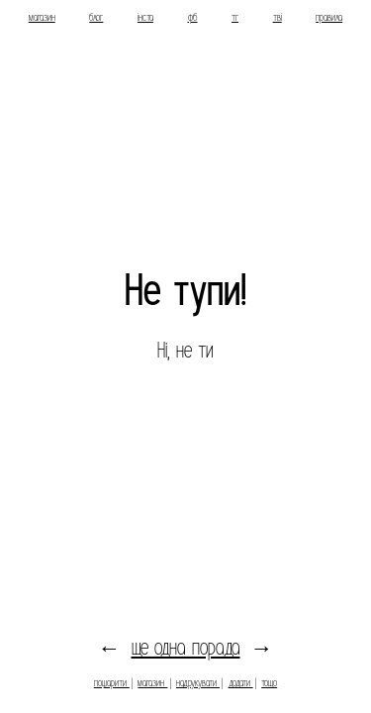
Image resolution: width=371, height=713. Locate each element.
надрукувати (198, 682)
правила (329, 17)
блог (96, 17)
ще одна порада (186, 648)
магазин (42, 17)
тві (277, 17)
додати (241, 682)
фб (193, 17)
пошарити (112, 682)
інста (145, 17)
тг (235, 17)
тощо (269, 682)
